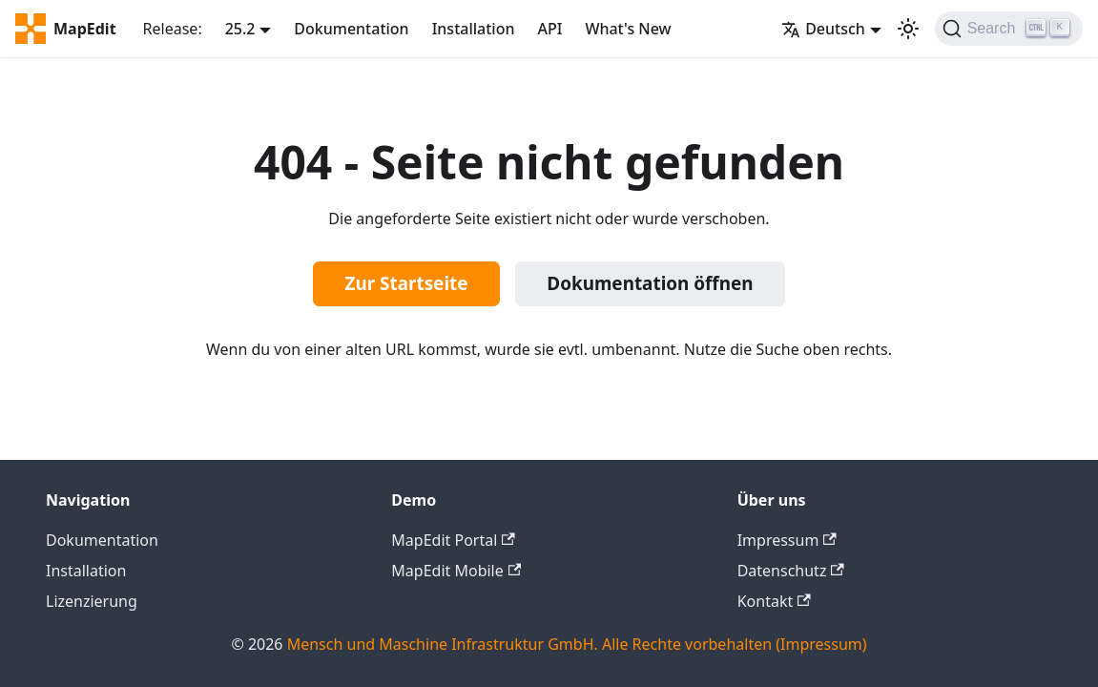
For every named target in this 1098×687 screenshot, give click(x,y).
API (549, 28)
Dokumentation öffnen (650, 283)
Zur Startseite (406, 283)
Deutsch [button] (823, 28)
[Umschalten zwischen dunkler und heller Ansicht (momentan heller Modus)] (908, 28)
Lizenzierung (91, 601)
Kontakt (774, 601)
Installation (473, 28)
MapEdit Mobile (456, 570)
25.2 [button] (240, 28)
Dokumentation (351, 28)
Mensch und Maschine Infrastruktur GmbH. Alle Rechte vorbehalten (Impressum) (577, 644)
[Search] (1009, 28)
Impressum (787, 540)
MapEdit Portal (452, 540)
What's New (628, 28)
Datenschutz (790, 570)
